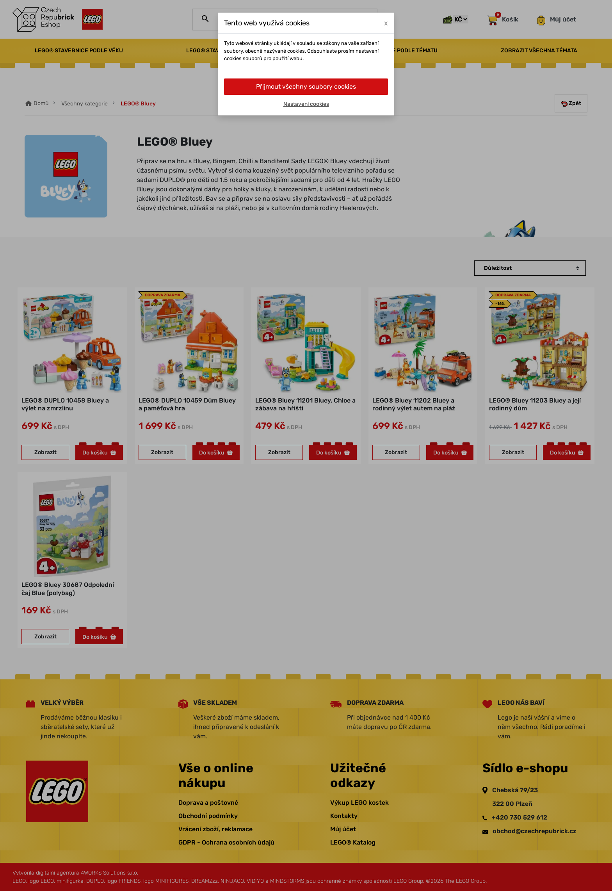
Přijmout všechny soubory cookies (306, 86)
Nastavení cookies (306, 104)
